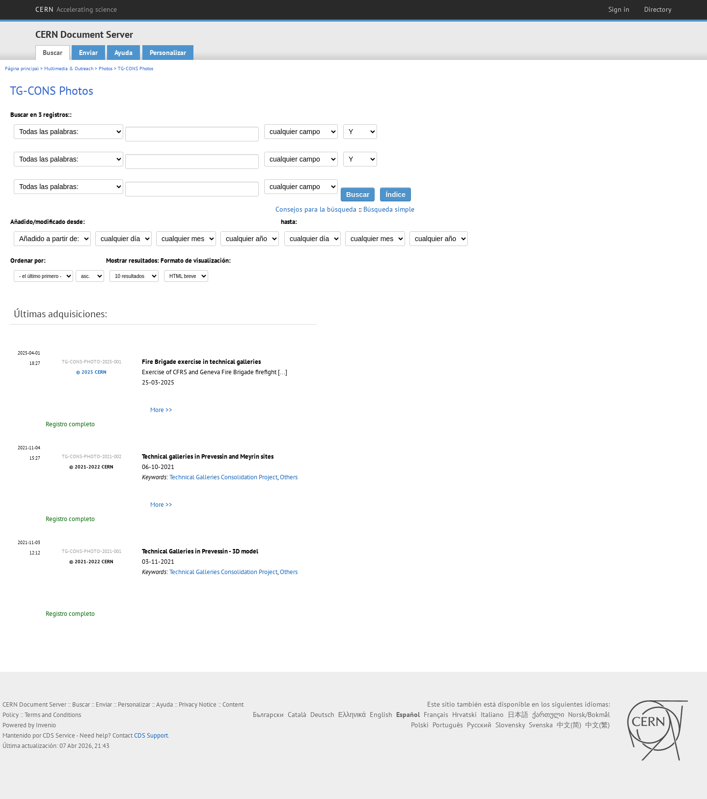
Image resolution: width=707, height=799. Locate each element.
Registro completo (70, 424)
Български (268, 714)
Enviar (88, 52)
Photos (105, 68)
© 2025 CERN (91, 372)
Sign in (618, 9)
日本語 (518, 714)
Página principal (22, 68)
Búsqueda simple (388, 209)
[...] (282, 372)
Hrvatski (464, 714)
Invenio (46, 725)
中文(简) (569, 724)
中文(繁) (597, 724)
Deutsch (322, 714)
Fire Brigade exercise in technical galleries (201, 362)
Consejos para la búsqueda (315, 209)
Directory (658, 9)
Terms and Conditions (53, 715)
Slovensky (510, 724)
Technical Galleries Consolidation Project (223, 477)
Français (436, 714)
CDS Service (59, 735)
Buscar (52, 52)
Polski (420, 724)
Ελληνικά (352, 714)
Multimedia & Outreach (68, 68)
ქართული (548, 714)
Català (297, 714)
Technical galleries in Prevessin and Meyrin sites (207, 456)
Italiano (492, 714)
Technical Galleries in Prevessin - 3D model (200, 551)
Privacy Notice (198, 704)
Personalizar (168, 52)
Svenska (541, 724)
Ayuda (123, 52)
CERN (76, 9)
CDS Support (151, 735)
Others (289, 477)
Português (448, 724)
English (381, 714)
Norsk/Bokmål (589, 714)
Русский (479, 724)
